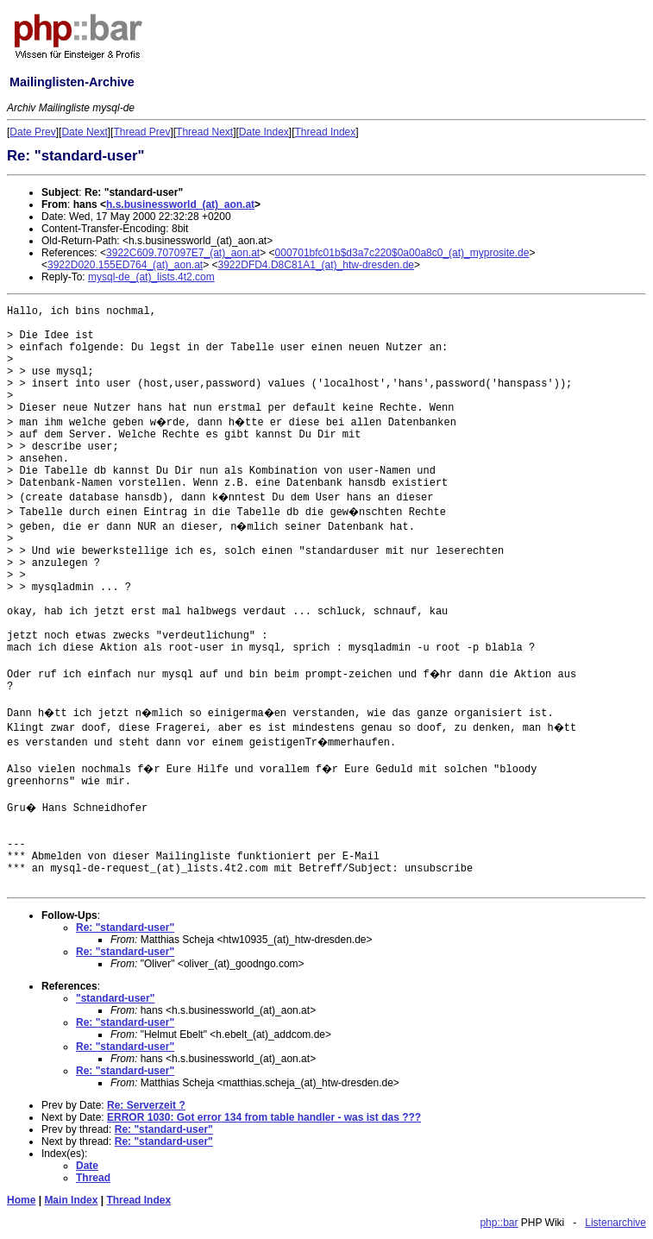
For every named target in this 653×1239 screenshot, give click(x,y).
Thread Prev (141, 132)
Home (21, 1200)
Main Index (70, 1200)
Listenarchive (615, 1223)
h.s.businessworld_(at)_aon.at (180, 204)
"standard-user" (115, 998)
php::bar (499, 1223)
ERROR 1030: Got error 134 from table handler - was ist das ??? (264, 1117)
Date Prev (32, 132)
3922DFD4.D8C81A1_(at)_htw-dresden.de (316, 265)
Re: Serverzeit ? (146, 1105)
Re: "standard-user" (125, 927)
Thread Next (204, 132)
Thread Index (325, 132)
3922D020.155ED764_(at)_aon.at (125, 265)
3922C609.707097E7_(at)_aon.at (183, 253)
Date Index (264, 132)
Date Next (84, 132)
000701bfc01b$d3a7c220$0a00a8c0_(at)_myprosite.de (402, 253)
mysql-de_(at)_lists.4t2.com (151, 277)
